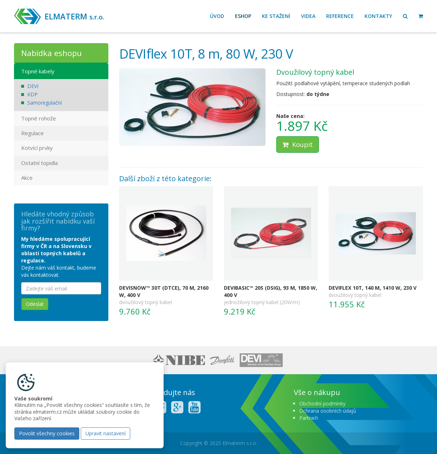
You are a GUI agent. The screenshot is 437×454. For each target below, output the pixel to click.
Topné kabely (38, 71)
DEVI (32, 86)
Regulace (32, 133)
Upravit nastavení (105, 433)
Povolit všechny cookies (47, 433)
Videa (308, 16)
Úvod (217, 16)
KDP (32, 94)
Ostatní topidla (39, 162)
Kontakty (378, 16)
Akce (27, 177)
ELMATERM (74, 16)
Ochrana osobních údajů (327, 410)
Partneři (308, 417)
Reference (340, 16)
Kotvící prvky (37, 147)
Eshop (243, 16)
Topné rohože (38, 118)
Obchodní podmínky (322, 403)
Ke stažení (276, 16)
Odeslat (35, 304)
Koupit (297, 144)
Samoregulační (44, 102)
